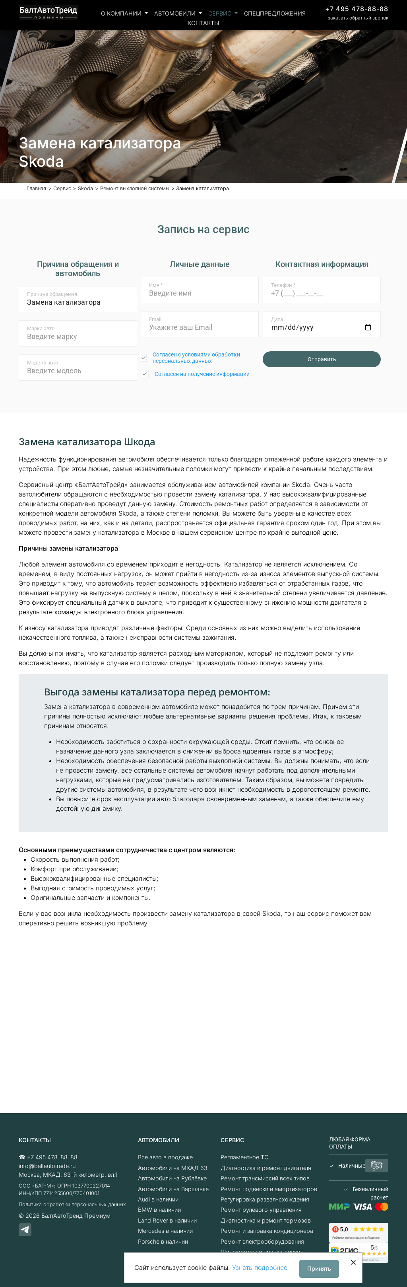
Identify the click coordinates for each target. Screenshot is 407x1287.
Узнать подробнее (259, 1267)
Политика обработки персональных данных (72, 1204)
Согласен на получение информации (202, 374)
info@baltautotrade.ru (47, 1165)
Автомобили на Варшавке (173, 1189)
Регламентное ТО (245, 1157)
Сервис (220, 13)
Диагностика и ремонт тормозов (266, 1220)
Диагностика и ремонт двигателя (266, 1167)
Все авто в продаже (165, 1157)
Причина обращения (52, 294)
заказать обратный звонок (358, 18)
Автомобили (175, 13)
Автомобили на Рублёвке (172, 1178)
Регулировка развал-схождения (265, 1199)
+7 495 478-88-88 (356, 9)
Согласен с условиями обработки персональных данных (196, 357)
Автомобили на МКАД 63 (172, 1167)
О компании (122, 13)
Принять (319, 1268)
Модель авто (42, 363)
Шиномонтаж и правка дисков (262, 1251)
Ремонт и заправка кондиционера (267, 1230)
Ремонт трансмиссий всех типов (265, 1178)
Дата (277, 319)
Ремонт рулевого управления (261, 1209)
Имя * (156, 285)
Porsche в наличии (163, 1241)
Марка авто (40, 328)
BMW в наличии (159, 1209)
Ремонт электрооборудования (262, 1241)
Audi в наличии (158, 1199)
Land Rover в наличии (167, 1220)
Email (155, 319)
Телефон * (283, 285)
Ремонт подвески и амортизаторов (269, 1189)
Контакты (203, 22)
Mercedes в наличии (165, 1230)
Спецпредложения (275, 13)
